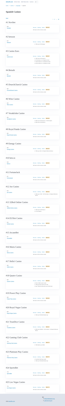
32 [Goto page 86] (58, 19)
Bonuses (34, 27)
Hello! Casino (10, 267)
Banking (39, 27)
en (35, 2)
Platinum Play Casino (12, 357)
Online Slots (17, 2)
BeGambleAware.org (49, 398)
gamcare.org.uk (48, 400)
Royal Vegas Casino (12, 313)
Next (7, 18)
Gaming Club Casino (12, 343)
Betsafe (9, 76)
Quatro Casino (10, 281)
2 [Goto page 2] (54, 19)
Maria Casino (10, 252)
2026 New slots (25, 2)
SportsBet (9, 373)
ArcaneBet (9, 238)
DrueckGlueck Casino (12, 90)
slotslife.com (12, 401)
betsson (9, 42)
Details (43, 27)
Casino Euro (10, 57)
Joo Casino (9, 192)
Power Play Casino (11, 299)
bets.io (8, 163)
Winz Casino (10, 104)
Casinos (31, 2)
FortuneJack (10, 178)
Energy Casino (10, 149)
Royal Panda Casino (12, 135)
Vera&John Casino (11, 119)
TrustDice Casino (11, 327)
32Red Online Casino (12, 208)
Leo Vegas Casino (11, 388)
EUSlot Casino (10, 224)
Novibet (9, 28)
